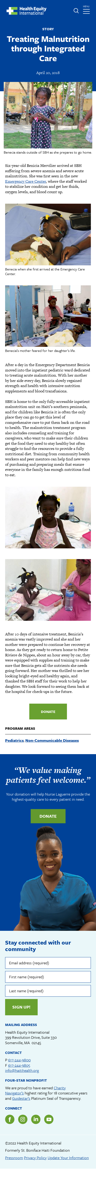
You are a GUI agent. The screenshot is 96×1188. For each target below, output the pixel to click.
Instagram (22, 1119)
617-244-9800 (19, 1060)
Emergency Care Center (25, 181)
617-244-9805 (19, 1065)
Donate (48, 711)
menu (87, 8)
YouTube (48, 1119)
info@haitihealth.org (22, 1070)
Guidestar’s (21, 1098)
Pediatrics (14, 740)
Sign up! (21, 1007)
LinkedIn (35, 1119)
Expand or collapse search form (76, 11)
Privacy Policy (35, 1158)
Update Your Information (68, 1158)
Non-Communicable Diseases (52, 740)
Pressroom (14, 1158)
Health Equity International (26, 10)
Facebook (9, 1119)
